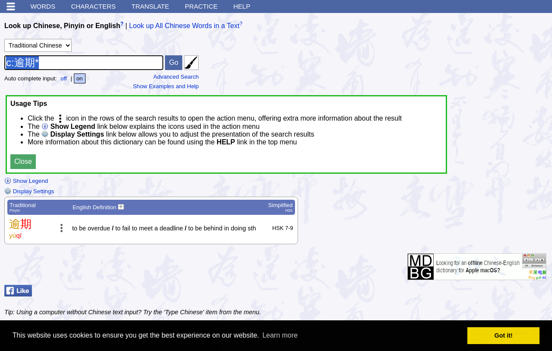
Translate (150, 6)
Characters (93, 6)
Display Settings (29, 191)
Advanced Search (176, 76)
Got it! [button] (504, 335)
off (63, 78)
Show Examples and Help (166, 86)
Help (241, 6)
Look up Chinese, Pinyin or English (62, 25)
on (79, 78)
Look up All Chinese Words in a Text (184, 25)
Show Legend (26, 181)
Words (42, 6)
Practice (201, 6)
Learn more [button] (280, 335)
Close (23, 161)
